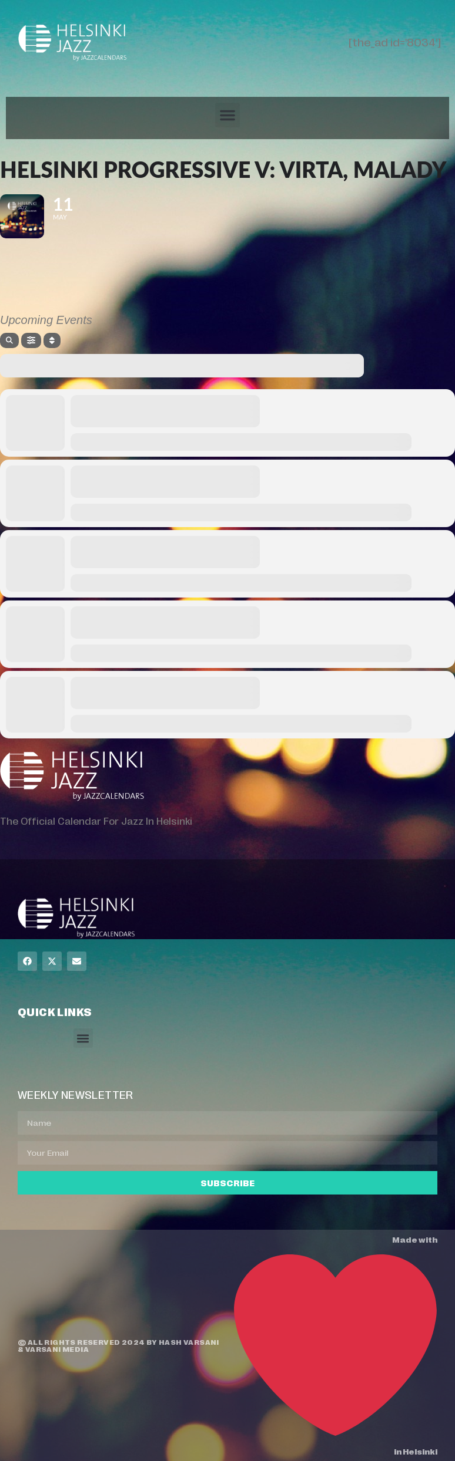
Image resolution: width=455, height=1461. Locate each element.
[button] (227, 115)
